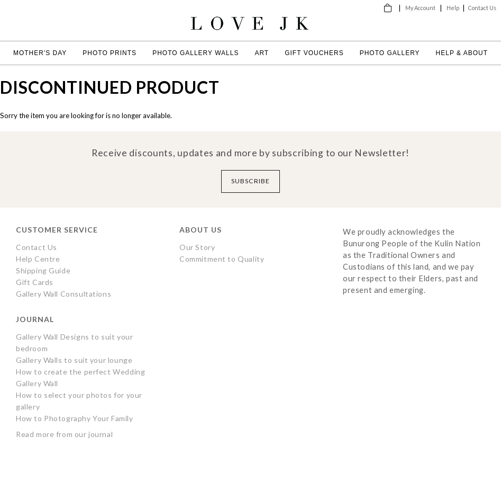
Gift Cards (34, 282)
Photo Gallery (390, 53)
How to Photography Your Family (74, 418)
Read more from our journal (64, 434)
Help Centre (38, 258)
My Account (420, 7)
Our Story (197, 247)
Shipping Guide (43, 270)
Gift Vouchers (314, 53)
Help (453, 7)
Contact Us (482, 7)
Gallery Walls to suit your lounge (74, 359)
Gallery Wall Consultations (63, 293)
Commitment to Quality (221, 258)
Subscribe (250, 181)
